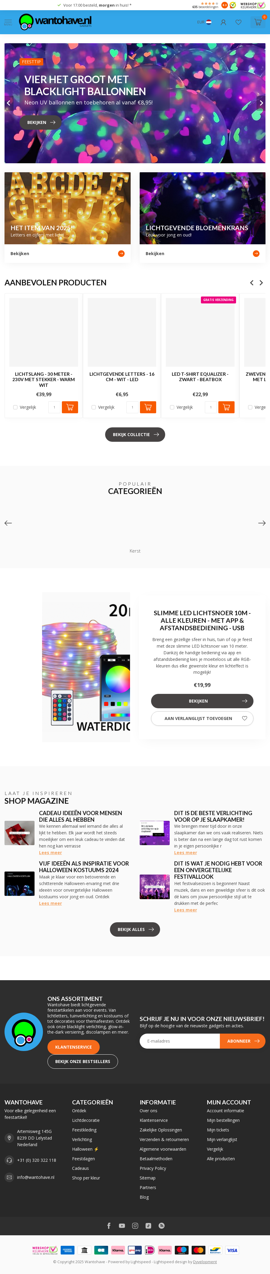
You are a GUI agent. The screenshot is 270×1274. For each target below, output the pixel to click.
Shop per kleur (86, 1178)
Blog (144, 1197)
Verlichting (82, 1139)
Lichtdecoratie (86, 1120)
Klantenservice (73, 1047)
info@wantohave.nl (35, 1177)
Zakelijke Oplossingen (161, 1130)
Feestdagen (83, 1158)
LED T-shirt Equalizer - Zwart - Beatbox (200, 376)
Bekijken (218, 701)
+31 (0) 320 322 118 (36, 1160)
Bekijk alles (136, 929)
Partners (148, 1187)
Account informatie (225, 1110)
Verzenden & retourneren (164, 1139)
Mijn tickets (218, 1130)
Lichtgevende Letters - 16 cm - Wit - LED (121, 376)
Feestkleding (84, 1130)
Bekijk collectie (136, 434)
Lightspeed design (170, 1261)
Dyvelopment (205, 1261)
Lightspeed (141, 1261)
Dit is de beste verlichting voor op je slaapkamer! (213, 816)
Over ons (148, 1110)
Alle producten (221, 1158)
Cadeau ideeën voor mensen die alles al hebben (80, 816)
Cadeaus (80, 1168)
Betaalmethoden (156, 1158)
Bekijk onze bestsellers (82, 1061)
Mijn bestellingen (223, 1120)
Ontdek (79, 1110)
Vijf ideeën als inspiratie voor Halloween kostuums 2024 (84, 866)
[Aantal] (54, 408)
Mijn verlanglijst (222, 1139)
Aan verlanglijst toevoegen (206, 718)
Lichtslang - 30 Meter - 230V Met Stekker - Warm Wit (43, 379)
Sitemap (148, 1178)
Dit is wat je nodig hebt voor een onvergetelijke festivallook (218, 870)
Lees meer (50, 852)
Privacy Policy (153, 1168)
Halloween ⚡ (85, 1149)
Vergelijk (28, 407)
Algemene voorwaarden (163, 1149)
